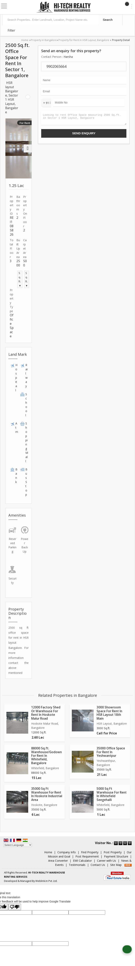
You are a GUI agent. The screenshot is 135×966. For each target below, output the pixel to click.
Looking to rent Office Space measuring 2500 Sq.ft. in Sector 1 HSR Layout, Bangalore (83, 119)
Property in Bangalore (44, 40)
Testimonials (77, 865)
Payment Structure (116, 856)
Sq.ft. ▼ (20, 279)
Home (24, 40)
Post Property (113, 852)
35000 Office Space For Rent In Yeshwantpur (111, 752)
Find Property (89, 852)
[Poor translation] (14, 907)
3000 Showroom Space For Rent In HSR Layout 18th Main (109, 712)
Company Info (66, 852)
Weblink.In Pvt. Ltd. (46, 881)
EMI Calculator (82, 860)
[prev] (9, 148)
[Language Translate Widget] (17, 845)
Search (108, 19)
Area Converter (58, 860)
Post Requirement (87, 856)
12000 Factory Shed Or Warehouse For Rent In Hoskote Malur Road (45, 712)
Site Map (116, 865)
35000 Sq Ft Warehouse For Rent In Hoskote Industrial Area (46, 794)
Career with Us (106, 860)
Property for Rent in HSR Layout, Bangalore (83, 40)
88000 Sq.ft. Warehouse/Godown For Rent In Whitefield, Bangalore (46, 755)
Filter (11, 30)
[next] (28, 148)
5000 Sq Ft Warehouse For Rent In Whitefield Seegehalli (112, 794)
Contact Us (98, 865)
